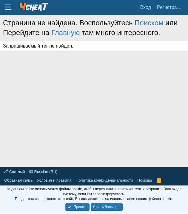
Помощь (144, 180)
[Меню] (8, 7)
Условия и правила (54, 180)
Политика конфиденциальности (104, 180)
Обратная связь (18, 180)
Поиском (149, 23)
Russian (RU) (43, 171)
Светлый (14, 171)
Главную (65, 33)
